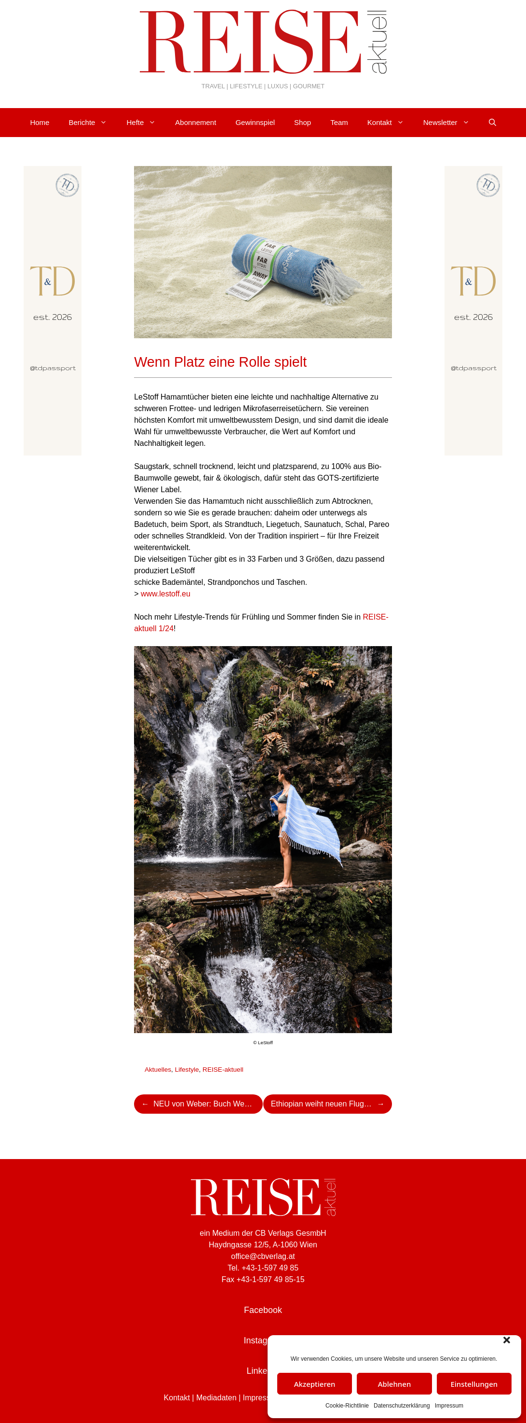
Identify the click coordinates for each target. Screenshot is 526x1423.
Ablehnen (394, 1384)
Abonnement (195, 122)
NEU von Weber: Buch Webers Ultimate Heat (208, 1104)
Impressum (449, 1405)
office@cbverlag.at (263, 1256)
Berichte (92, 122)
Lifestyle (187, 1069)
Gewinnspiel (255, 122)
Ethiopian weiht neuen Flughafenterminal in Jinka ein (331, 1104)
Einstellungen (474, 1384)
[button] (507, 1340)
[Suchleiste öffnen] (492, 122)
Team (339, 122)
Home (39, 122)
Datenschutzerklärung (402, 1405)
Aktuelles (158, 1069)
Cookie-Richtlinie (347, 1405)
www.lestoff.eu (165, 594)
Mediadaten (216, 1398)
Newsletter (451, 122)
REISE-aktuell (222, 1069)
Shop (302, 122)
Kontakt (390, 122)
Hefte (145, 122)
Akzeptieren (315, 1384)
